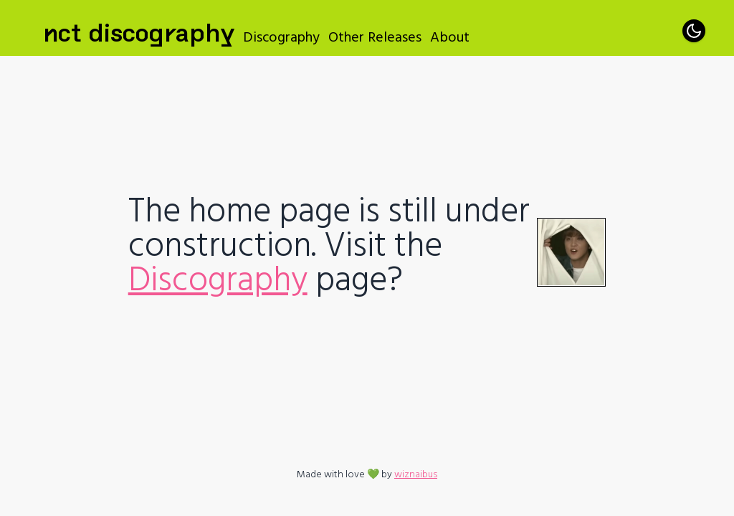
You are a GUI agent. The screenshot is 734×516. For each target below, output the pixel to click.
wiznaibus (415, 474)
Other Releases (374, 37)
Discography (281, 37)
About (450, 37)
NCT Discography (138, 28)
